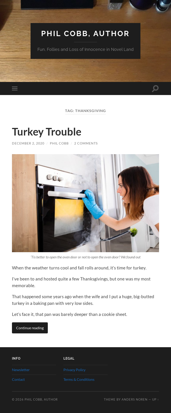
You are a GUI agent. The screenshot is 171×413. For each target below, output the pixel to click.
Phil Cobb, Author (85, 33)
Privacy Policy (74, 369)
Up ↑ (155, 399)
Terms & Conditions (78, 379)
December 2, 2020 (28, 143)
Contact (18, 379)
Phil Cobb (59, 143)
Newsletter (21, 369)
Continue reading (30, 328)
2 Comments (86, 143)
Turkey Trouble (46, 131)
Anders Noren (135, 399)
